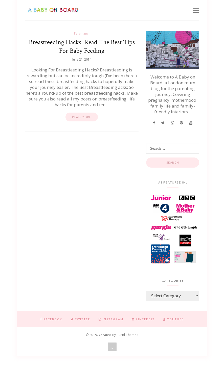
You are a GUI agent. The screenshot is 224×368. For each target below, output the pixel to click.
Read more (81, 117)
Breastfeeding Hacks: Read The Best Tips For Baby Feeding (82, 46)
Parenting (81, 33)
